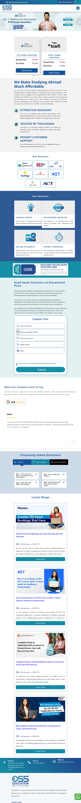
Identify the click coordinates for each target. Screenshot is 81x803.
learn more (40, 559)
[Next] (74, 441)
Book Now (27, 70)
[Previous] (69, 441)
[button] (33, 75)
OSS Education (23, 544)
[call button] (66, 2)
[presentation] (32, 358)
